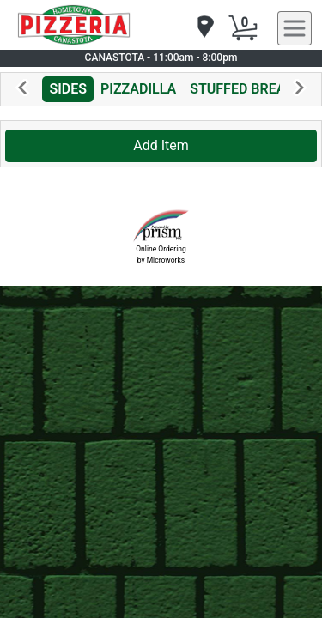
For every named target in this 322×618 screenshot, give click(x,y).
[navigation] (204, 28)
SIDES (68, 89)
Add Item (161, 145)
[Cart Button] (243, 28)
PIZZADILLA (138, 89)
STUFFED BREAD (242, 89)
